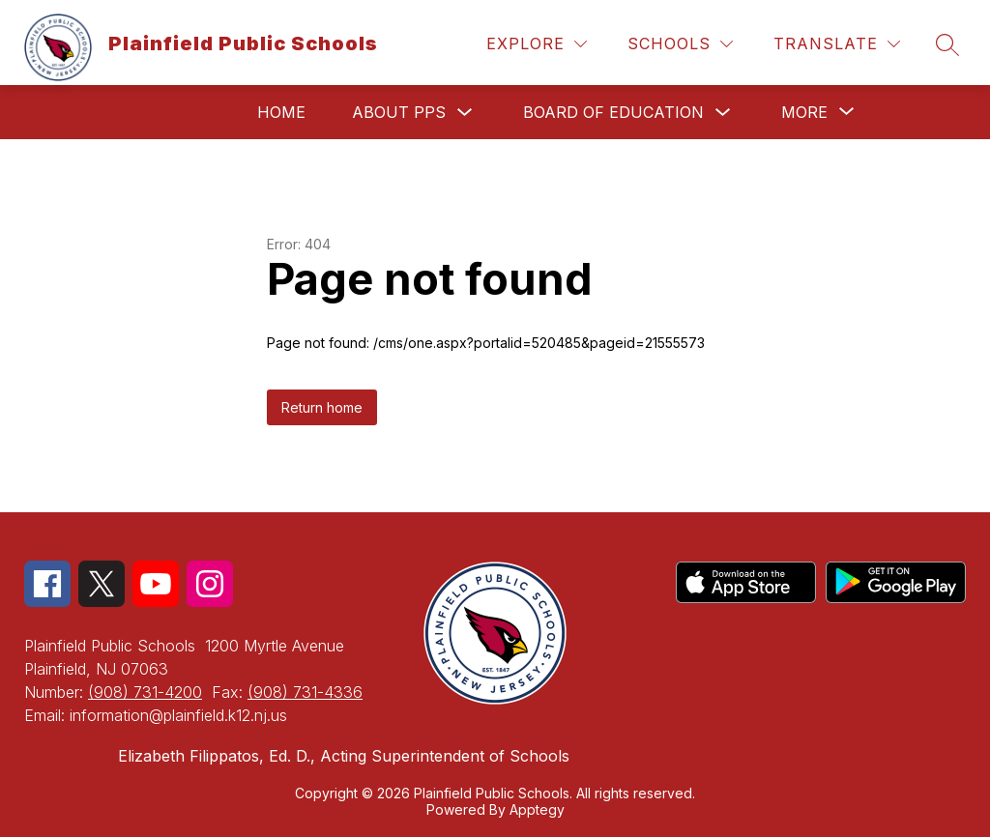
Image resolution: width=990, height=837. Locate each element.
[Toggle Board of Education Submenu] (723, 113)
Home (281, 112)
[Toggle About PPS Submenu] (465, 113)
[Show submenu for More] (804, 112)
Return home (322, 407)
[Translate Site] (837, 44)
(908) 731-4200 (145, 692)
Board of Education (613, 112)
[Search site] (947, 44)
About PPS (399, 112)
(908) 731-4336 (305, 692)
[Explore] (536, 44)
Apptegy (537, 809)
